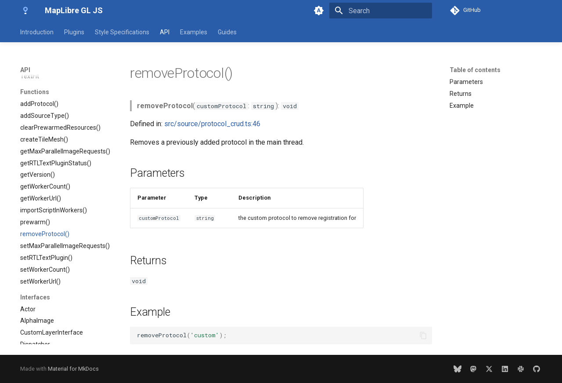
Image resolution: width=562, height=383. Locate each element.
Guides (227, 32)
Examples (193, 32)
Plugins (74, 32)
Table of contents (475, 69)
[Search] (380, 10)
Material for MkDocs (73, 368)
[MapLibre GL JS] (25, 10)
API (164, 32)
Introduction (37, 32)
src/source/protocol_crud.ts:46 (212, 124)
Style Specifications (122, 32)
